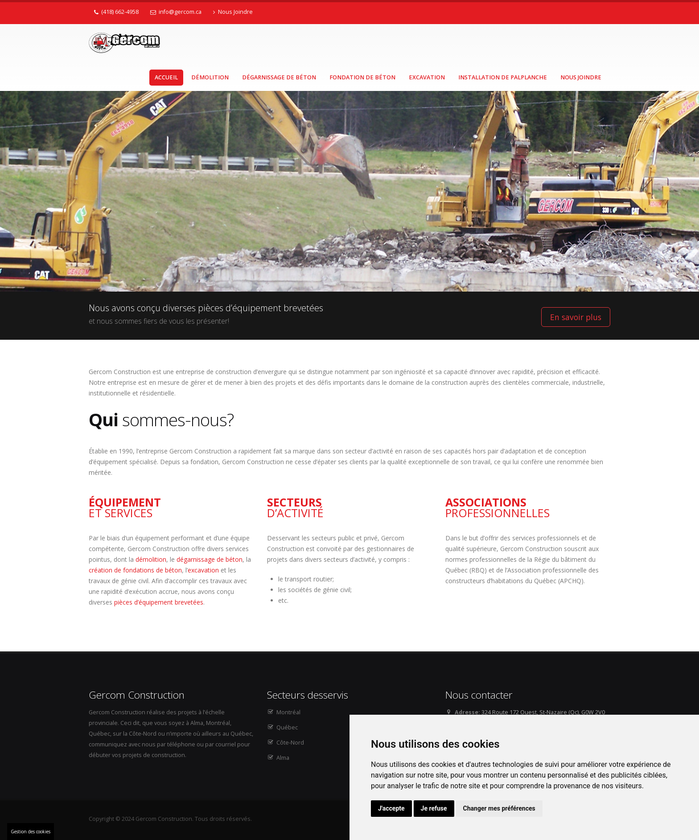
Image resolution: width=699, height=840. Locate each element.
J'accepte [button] (391, 808)
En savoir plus (575, 317)
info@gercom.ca (175, 12)
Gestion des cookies (30, 831)
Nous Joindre (233, 12)
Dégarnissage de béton (279, 77)
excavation (203, 570)
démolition (151, 559)
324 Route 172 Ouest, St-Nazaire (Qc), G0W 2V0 (543, 712)
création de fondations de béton (135, 570)
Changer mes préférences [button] (499, 808)
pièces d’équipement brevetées (158, 602)
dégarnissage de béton (210, 559)
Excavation (427, 77)
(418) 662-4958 (116, 12)
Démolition (210, 77)
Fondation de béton (362, 77)
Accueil (166, 77)
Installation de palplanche (502, 77)
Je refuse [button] (434, 808)
